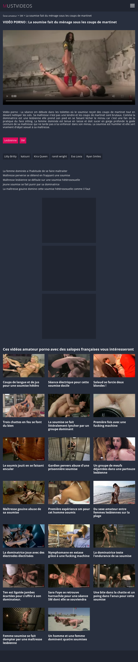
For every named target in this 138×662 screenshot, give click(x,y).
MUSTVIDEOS (18, 6)
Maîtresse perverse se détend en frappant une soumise (36, 175)
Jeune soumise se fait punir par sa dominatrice (31, 184)
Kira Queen (41, 156)
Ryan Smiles (93, 156)
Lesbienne (10, 140)
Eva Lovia (76, 156)
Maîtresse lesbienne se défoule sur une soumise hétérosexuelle (41, 180)
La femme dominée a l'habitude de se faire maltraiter (35, 171)
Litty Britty (10, 156)
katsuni (25, 156)
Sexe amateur (10, 15)
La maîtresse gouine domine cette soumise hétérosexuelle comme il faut (46, 189)
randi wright (59, 156)
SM (21, 15)
